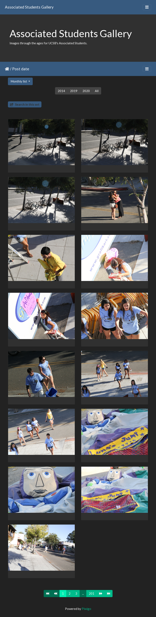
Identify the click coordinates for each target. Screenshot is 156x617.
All (97, 91)
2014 (61, 91)
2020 (86, 91)
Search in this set (24, 104)
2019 (73, 91)
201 (91, 593)
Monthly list (19, 81)
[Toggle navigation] (147, 7)
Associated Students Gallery (29, 7)
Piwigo (86, 608)
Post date (20, 68)
